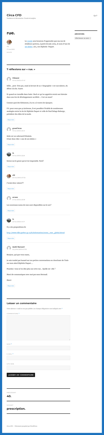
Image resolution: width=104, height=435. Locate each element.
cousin (29, 41)
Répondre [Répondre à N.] (11, 166)
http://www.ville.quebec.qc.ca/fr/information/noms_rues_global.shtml (36, 233)
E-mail (10, 354)
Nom (9, 344)
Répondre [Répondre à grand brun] (11, 144)
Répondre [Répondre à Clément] (11, 120)
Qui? (95, 16)
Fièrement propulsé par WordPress (26, 426)
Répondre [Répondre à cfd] (11, 188)
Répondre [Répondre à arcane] (11, 210)
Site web (10, 364)
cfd (8, 46)
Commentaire (13, 313)
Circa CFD (14, 15)
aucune (9, 52)
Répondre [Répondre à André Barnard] (11, 286)
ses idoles (28, 47)
